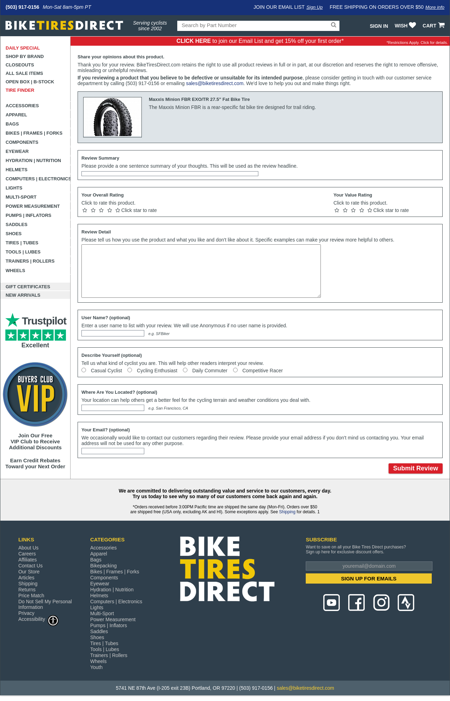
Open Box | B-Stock (30, 81)
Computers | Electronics (38, 178)
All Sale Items (24, 73)
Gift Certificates (28, 286)
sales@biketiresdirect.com (215, 83)
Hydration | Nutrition (33, 160)
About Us (28, 548)
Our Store (29, 571)
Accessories (22, 105)
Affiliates (27, 559)
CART (434, 25)
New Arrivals (23, 295)
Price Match (31, 595)
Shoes (14, 233)
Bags (12, 124)
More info (434, 7)
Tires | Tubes (22, 242)
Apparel (16, 114)
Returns (26, 589)
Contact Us (30, 565)
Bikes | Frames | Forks (34, 133)
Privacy (26, 613)
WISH (406, 25)
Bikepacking (103, 565)
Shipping (287, 511)
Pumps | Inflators (28, 215)
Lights (14, 188)
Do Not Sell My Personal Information (45, 604)
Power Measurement (33, 206)
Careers (27, 554)
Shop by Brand (25, 56)
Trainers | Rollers (30, 261)
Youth (96, 667)
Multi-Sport (21, 197)
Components (22, 142)
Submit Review (415, 468)
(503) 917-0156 (22, 7)
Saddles (16, 224)
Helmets (16, 169)
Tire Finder (20, 90)
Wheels (15, 270)
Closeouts (20, 64)
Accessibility (38, 619)
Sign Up (314, 7)
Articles (26, 577)
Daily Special (23, 48)
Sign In (379, 26)
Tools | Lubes (23, 252)
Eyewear (17, 151)
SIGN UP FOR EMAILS (369, 578)
